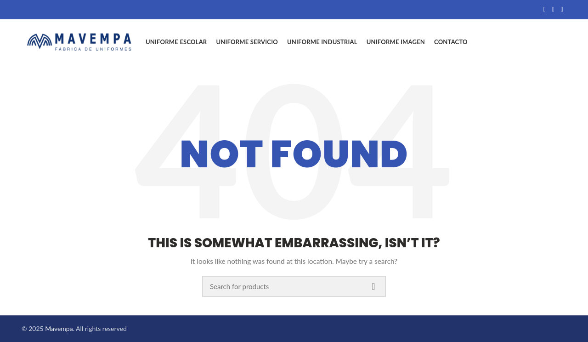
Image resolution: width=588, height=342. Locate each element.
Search (373, 286)
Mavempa (59, 328)
